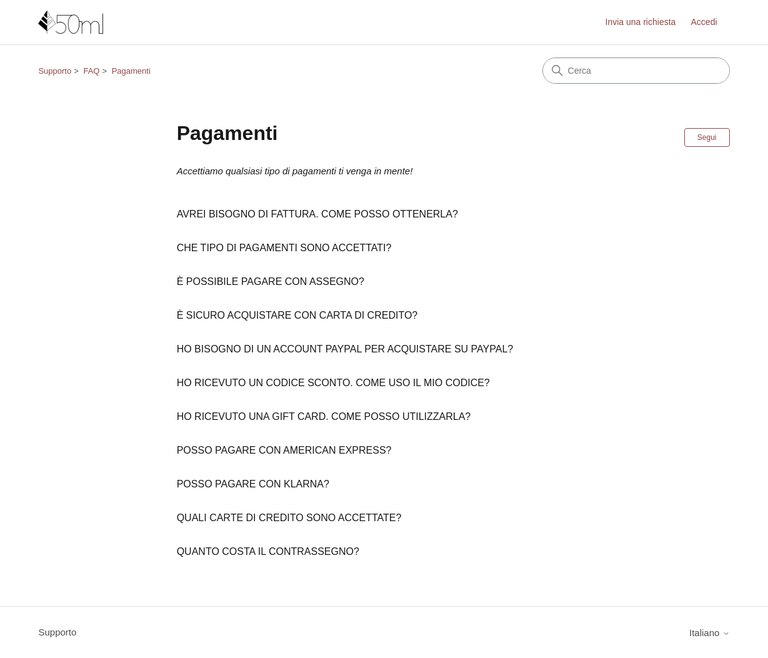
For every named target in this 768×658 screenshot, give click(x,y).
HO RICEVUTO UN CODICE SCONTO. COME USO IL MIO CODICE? (333, 382)
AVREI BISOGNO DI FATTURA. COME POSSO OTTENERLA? (317, 214)
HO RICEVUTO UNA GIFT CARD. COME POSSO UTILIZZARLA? (324, 416)
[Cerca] (636, 70)
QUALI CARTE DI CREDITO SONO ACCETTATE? (289, 517)
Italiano (709, 632)
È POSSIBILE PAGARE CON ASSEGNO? (270, 281)
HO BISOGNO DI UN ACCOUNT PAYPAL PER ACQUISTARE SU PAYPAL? (345, 349)
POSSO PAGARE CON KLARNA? (253, 484)
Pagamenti (131, 71)
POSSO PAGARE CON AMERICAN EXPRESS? (284, 450)
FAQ (91, 71)
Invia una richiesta (641, 22)
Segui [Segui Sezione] (707, 137)
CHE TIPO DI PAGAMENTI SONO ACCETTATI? (284, 247)
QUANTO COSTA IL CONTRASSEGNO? (268, 551)
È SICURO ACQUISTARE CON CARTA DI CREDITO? (297, 315)
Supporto (54, 71)
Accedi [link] (704, 22)
